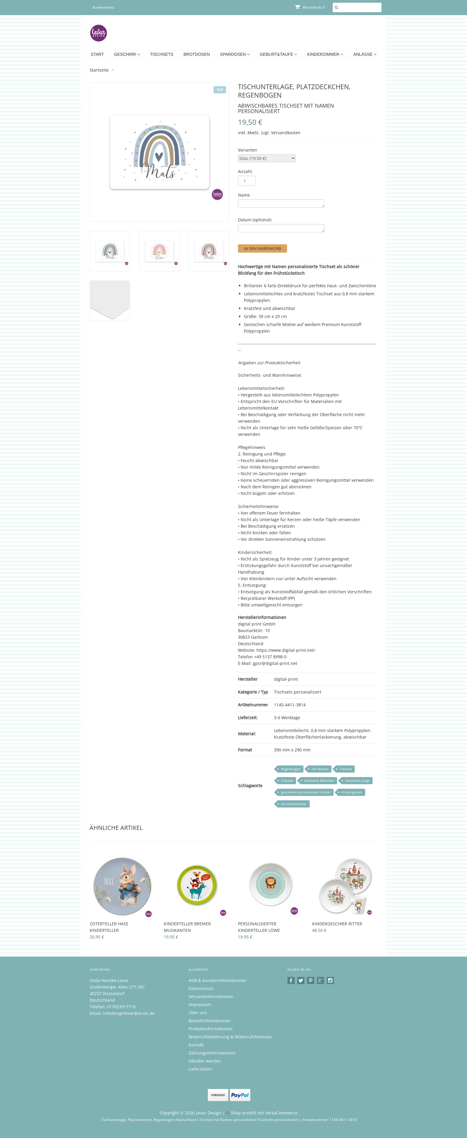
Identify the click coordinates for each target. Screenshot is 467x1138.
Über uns (198, 1012)
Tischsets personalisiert (297, 692)
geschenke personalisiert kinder (306, 792)
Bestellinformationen (210, 1020)
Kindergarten (352, 792)
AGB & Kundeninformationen (218, 980)
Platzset (287, 780)
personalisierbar (294, 804)
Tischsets (162, 54)
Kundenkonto (103, 7)
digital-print (286, 679)
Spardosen (235, 54)
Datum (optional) (254, 220)
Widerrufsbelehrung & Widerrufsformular (230, 1037)
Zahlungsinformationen (212, 1053)
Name (244, 195)
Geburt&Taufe (278, 54)
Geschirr (127, 54)
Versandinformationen (211, 996)
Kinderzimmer (325, 54)
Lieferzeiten (200, 1069)
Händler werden (205, 1061)
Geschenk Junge (357, 780)
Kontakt (196, 1045)
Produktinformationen (211, 1029)
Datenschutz (201, 988)
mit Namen (320, 769)
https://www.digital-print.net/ (285, 650)
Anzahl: (245, 171)
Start (97, 54)
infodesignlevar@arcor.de (129, 1013)
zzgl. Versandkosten (281, 132)
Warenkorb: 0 (310, 7)
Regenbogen (291, 769)
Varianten (247, 150)
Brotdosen (196, 54)
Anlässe (364, 54)
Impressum (200, 1004)
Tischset (346, 769)
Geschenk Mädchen (319, 780)
